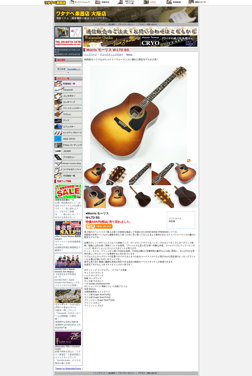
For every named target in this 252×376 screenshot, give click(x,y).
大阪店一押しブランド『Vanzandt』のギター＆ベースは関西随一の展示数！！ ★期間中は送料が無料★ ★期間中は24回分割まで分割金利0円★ (68, 315)
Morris (129, 54)
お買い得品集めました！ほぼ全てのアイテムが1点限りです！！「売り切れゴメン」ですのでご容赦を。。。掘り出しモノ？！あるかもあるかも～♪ (68, 207)
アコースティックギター (111, 54)
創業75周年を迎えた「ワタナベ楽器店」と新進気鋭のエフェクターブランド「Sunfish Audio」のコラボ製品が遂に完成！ (68, 353)
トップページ (90, 54)
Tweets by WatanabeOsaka (68, 368)
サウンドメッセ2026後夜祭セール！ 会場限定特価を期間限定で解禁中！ (68, 242)
